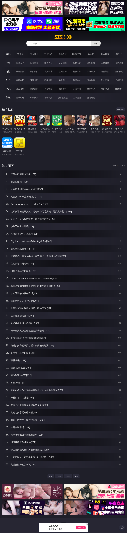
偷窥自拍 (20, 80)
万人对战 (48, 54)
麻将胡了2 (76, 54)
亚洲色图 (34, 80)
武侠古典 (63, 88)
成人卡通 (48, 71)
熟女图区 (105, 80)
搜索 (96, 43)
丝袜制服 (91, 62)
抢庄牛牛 (119, 54)
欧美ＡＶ (48, 62)
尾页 (76, 476)
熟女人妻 (77, 62)
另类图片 (119, 80)
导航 (8, 97)
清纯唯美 (91, 80)
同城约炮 (20, 97)
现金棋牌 (105, 54)
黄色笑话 (105, 88)
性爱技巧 (119, 88)
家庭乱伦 (34, 88)
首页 (50, 476)
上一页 (59, 476)
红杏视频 (77, 97)
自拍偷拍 (34, 62)
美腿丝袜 (77, 80)
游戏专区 (63, 54)
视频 (8, 62)
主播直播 (105, 62)
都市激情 (20, 88)
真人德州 (34, 54)
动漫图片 (63, 80)
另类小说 (91, 88)
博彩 (8, 54)
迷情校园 (77, 88)
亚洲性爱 (20, 71)
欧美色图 (48, 80)
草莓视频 (48, 97)
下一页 (68, 476)
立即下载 (80, 527)
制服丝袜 (77, 71)
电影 (8, 71)
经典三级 (91, 71)
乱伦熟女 (105, 71)
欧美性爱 (63, 71)
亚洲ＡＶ (20, 62)
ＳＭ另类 (119, 62)
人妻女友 (48, 88)
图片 (8, 80)
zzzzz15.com (63, 37)
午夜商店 (34, 97)
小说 (8, 88)
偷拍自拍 (34, 71)
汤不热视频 (63, 97)
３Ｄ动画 (63, 62)
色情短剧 (91, 97)
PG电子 (20, 54)
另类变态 (119, 71)
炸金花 (91, 54)
